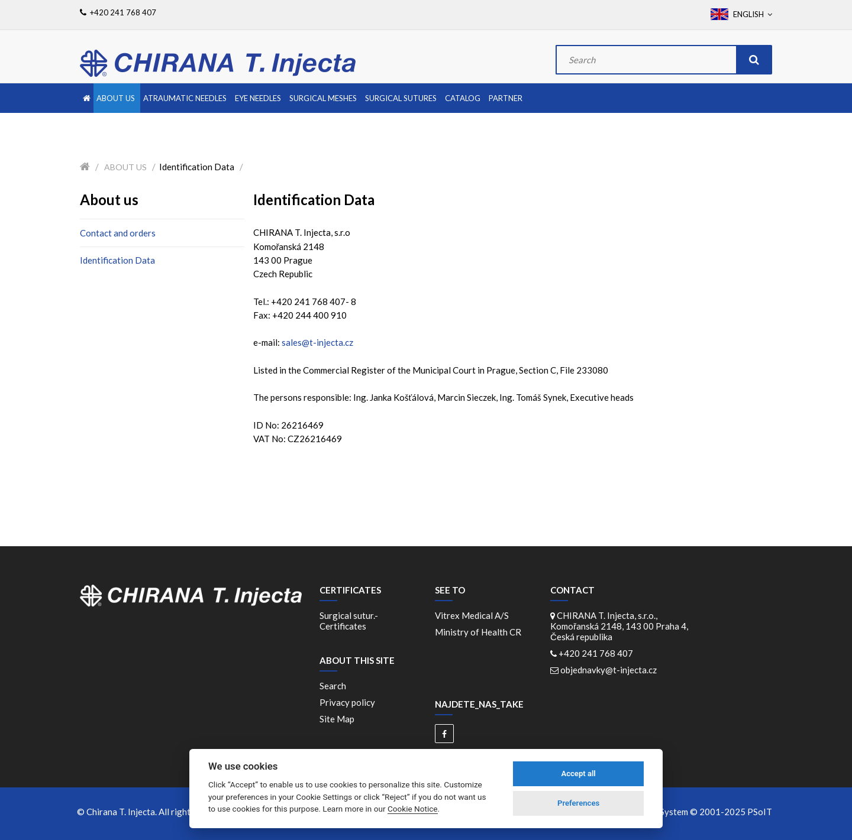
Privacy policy (347, 702)
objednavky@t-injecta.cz (608, 669)
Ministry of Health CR (478, 632)
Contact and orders (118, 233)
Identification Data (117, 260)
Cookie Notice (413, 808)
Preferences (578, 803)
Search (333, 685)
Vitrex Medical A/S (473, 615)
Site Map (337, 718)
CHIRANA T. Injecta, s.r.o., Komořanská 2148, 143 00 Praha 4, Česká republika (619, 626)
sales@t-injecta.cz (317, 342)
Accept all (578, 773)
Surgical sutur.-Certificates (349, 620)
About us (125, 167)
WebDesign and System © (683, 811)
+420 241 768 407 (596, 653)
